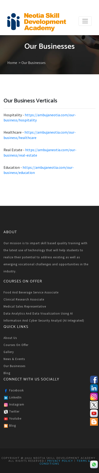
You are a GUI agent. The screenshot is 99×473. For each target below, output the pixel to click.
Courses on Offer (16, 345)
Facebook (14, 390)
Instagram (14, 404)
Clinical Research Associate (24, 299)
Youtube (12, 419)
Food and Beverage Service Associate (31, 292)
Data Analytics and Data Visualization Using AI (38, 313)
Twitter (12, 411)
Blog (7, 373)
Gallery (9, 352)
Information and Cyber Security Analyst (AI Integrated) (44, 321)
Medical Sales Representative (25, 306)
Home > (14, 62)
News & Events (14, 359)
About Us (10, 338)
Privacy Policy (60, 461)
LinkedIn (13, 397)
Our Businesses (14, 366)
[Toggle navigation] (85, 21)
